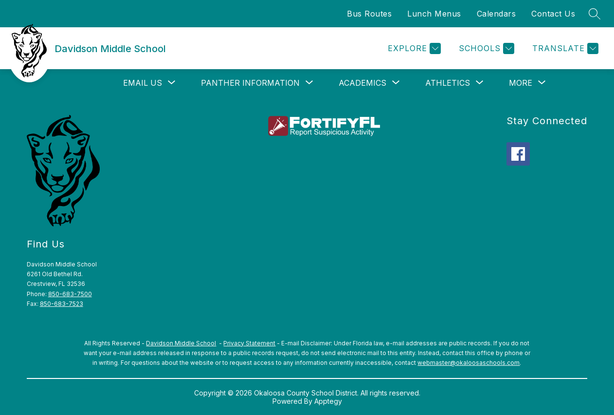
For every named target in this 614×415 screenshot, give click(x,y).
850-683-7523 (61, 303)
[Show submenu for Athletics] (447, 83)
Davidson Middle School (181, 343)
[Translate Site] (564, 48)
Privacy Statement (249, 343)
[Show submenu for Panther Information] (250, 83)
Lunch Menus (434, 14)
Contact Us (553, 14)
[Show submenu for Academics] (362, 83)
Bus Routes (369, 14)
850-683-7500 (70, 294)
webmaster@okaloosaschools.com (468, 362)
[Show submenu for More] (520, 83)
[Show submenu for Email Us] (142, 83)
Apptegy (328, 401)
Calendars (496, 14)
